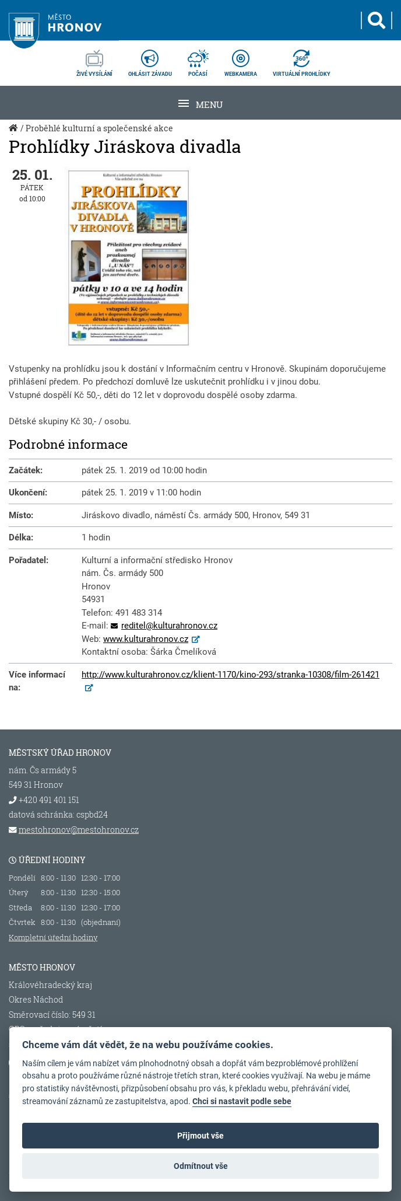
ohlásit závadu (150, 59)
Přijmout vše (200, 1135)
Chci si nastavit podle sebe (241, 1101)
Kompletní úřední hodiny (53, 937)
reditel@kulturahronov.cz (169, 625)
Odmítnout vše (201, 1166)
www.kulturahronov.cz (145, 639)
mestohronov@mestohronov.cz (79, 830)
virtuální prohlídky (301, 59)
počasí (198, 59)
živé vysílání (94, 59)
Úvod (14, 134)
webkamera (240, 59)
